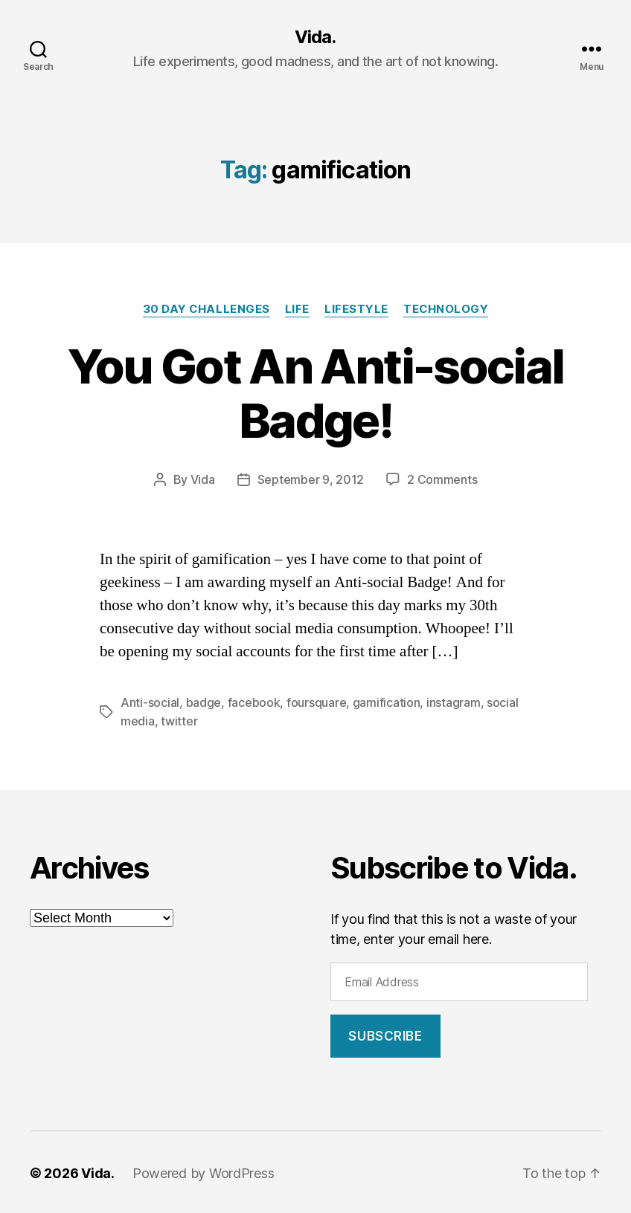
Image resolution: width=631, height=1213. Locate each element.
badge (204, 701)
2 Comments (442, 479)
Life (297, 309)
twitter (179, 719)
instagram (453, 701)
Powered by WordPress (203, 1171)
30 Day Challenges (205, 309)
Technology (446, 309)
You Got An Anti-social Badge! (315, 393)
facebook (254, 701)
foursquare (316, 701)
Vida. (315, 37)
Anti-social (150, 701)
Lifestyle (356, 309)
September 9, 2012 (310, 479)
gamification (386, 701)
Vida (202, 479)
